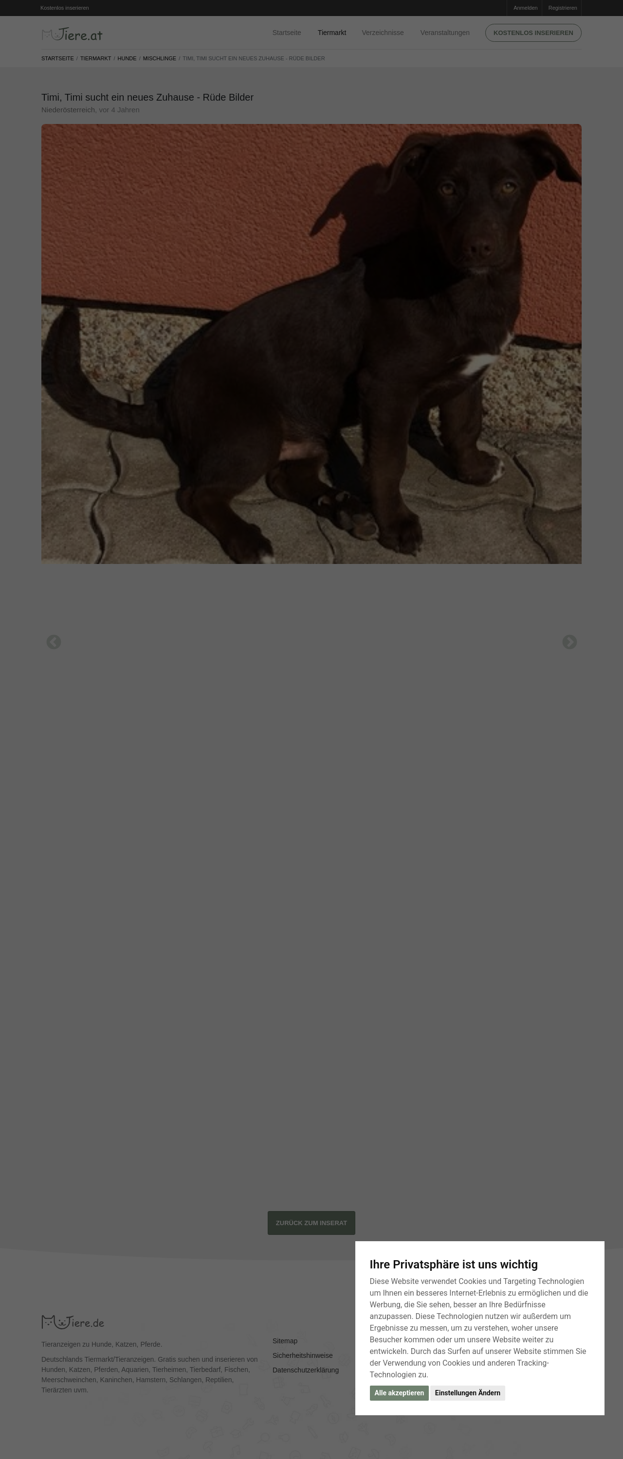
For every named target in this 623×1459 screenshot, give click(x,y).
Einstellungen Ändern (467, 1393)
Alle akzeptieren (399, 1393)
